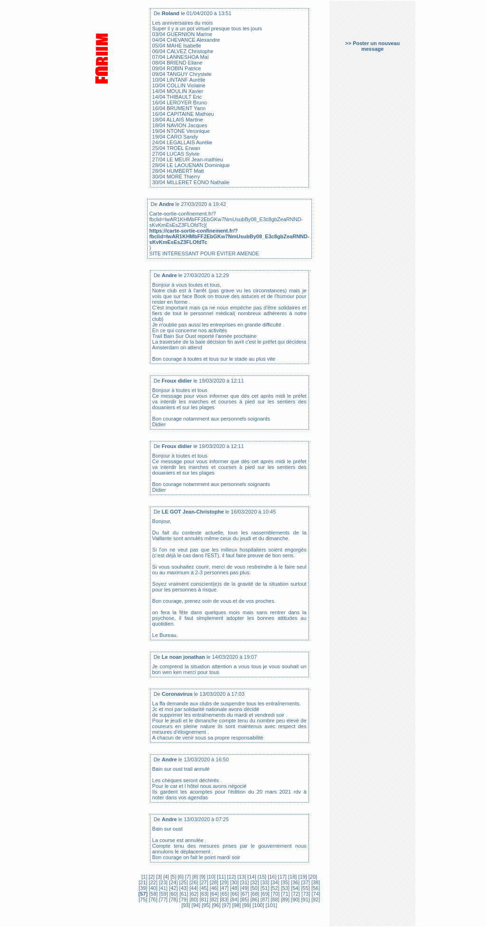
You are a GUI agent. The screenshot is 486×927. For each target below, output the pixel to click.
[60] (173, 894)
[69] (264, 894)
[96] (215, 905)
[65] (224, 894)
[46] (213, 888)
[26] (193, 882)
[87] (264, 899)
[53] (285, 888)
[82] (213, 899)
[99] (246, 905)
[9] (201, 877)
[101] (271, 905)
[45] (203, 888)
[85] (244, 899)
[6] (179, 877)
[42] (173, 888)
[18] (292, 877)
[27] (203, 882)
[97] (226, 905)
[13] (241, 877)
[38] (315, 882)
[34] (274, 882)
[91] (304, 899)
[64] (213, 894)
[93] (185, 905)
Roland (170, 13)
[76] (152, 899)
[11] (220, 877)
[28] (213, 882)
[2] (151, 877)
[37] (304, 882)
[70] (275, 894)
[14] (251, 877)
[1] (144, 877)
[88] (274, 899)
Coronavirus (177, 694)
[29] (223, 882)
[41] (163, 888)
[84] (234, 899)
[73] (305, 894)
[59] (163, 894)
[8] (194, 877)
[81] (203, 899)
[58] (153, 894)
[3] (158, 877)
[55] (304, 888)
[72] (295, 894)
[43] (183, 888)
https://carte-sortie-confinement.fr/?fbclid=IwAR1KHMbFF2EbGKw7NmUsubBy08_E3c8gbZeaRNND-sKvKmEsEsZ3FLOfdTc (229, 236)
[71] (285, 894)
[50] (254, 888)
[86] (254, 899)
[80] (193, 899)
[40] (152, 888)
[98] (236, 905)
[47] (223, 888)
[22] (152, 882)
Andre (166, 204)
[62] (193, 894)
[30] (234, 882)
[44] (193, 888)
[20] (312, 877)
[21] (143, 882)
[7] (187, 877)
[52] (274, 888)
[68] (254, 894)
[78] (173, 899)
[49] (244, 888)
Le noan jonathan (183, 657)
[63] (203, 894)
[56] (315, 888)
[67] (244, 894)
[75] (143, 899)
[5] (172, 877)
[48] (234, 888)
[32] (254, 882)
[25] (183, 882)
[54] (294, 888)
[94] (195, 905)
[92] (315, 899)
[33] (264, 882)
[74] (315, 894)
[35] (285, 882)
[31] (244, 882)
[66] (234, 894)
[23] (163, 882)
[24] (173, 882)
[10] (210, 877)
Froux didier (177, 381)
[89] (285, 899)
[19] (302, 877)
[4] (165, 877)
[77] (163, 899)
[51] (264, 888)
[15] (261, 877)
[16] (271, 877)
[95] (205, 905)
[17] (282, 877)
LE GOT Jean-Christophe (193, 512)
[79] (183, 899)
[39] (143, 888)
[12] (230, 877)
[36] (294, 882)
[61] (183, 894)
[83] (223, 899)
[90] (294, 899)
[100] (257, 905)
